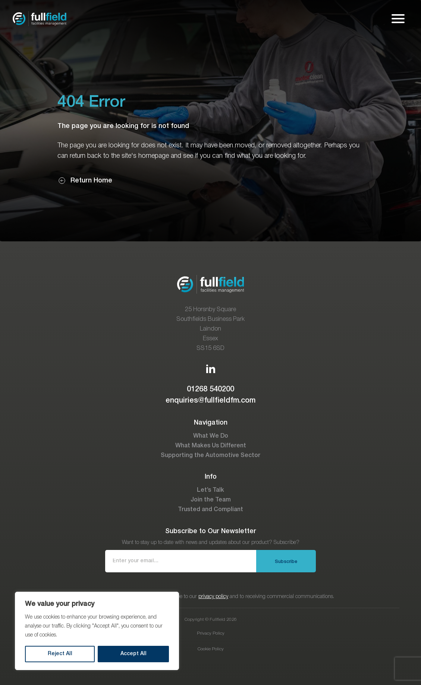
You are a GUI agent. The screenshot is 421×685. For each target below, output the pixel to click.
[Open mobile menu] (398, 18)
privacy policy (213, 596)
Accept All (133, 653)
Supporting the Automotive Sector (210, 455)
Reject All (60, 653)
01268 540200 (210, 389)
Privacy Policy (210, 633)
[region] (97, 631)
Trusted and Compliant (210, 509)
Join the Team (211, 500)
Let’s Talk (210, 490)
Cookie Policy (211, 649)
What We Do (210, 436)
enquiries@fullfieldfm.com (210, 400)
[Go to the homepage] (39, 18)
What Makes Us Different (210, 445)
